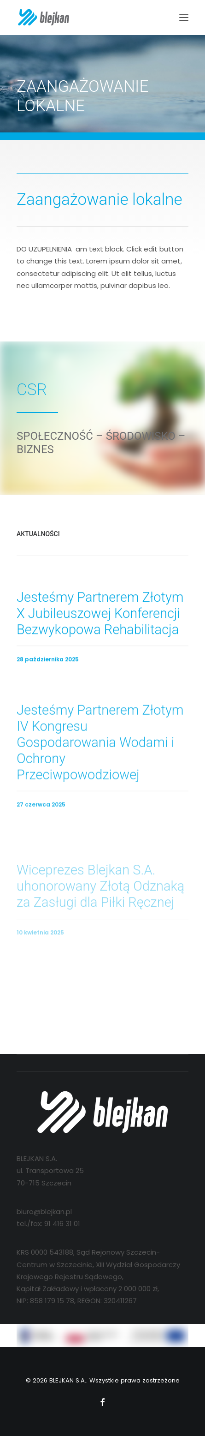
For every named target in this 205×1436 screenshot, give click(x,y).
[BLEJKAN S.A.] (43, 17)
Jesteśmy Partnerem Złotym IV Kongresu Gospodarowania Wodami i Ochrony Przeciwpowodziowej (100, 770)
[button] (184, 17)
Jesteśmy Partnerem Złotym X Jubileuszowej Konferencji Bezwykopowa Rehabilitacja (100, 621)
